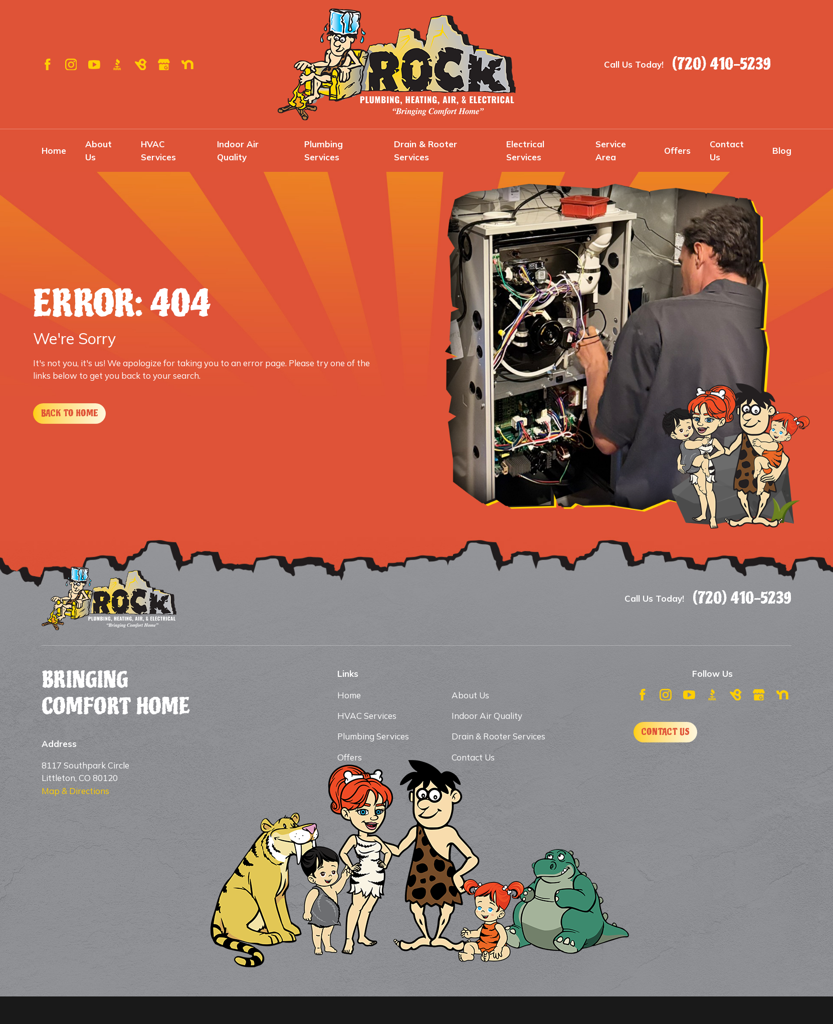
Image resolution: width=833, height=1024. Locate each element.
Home (349, 695)
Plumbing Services (373, 736)
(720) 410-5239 (721, 64)
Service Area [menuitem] (610, 150)
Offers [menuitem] (677, 150)
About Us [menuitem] (98, 150)
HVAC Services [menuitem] (158, 150)
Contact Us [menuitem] (727, 150)
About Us (470, 695)
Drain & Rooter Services (498, 736)
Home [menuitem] (54, 150)
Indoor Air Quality (487, 715)
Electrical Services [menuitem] (525, 150)
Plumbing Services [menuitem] (323, 150)
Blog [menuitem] (781, 150)
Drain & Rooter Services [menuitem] (425, 150)
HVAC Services (366, 715)
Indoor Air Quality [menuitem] (238, 150)
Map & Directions (75, 791)
